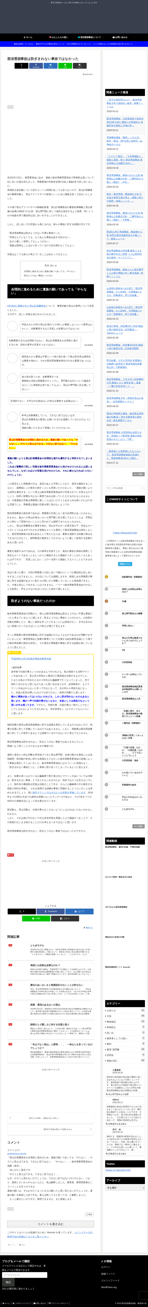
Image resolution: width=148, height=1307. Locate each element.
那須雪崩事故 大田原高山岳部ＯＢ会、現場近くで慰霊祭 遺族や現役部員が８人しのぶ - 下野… (124, 436)
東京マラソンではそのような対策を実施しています (59, 792)
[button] (80, 66)
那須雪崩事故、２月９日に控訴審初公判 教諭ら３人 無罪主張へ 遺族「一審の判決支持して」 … (125, 383)
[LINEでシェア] (65, 66)
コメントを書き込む (51, 1224)
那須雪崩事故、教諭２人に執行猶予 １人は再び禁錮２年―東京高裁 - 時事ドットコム (125, 273)
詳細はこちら (125, 564)
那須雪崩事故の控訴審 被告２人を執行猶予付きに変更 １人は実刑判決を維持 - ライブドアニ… (124, 254)
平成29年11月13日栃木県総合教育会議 (31, 658)
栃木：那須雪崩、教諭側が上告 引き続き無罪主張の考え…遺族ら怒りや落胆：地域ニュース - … (125, 197)
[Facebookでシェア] (36, 66)
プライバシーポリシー (58, 1303)
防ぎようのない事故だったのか (38, 275)
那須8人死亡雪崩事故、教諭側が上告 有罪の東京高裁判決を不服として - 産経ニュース (124, 235)
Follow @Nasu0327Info (125, 533)
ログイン (105, 1267)
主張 (10, 855)
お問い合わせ (39, 1303)
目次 (47, 265)
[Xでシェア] (22, 66)
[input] (125, 488)
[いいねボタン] (10, 107)
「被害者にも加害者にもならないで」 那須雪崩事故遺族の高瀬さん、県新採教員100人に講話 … (124, 454)
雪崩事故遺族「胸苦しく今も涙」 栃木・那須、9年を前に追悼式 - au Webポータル (124, 141)
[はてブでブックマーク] (51, 66)
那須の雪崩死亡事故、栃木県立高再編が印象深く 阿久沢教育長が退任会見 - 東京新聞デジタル (125, 417)
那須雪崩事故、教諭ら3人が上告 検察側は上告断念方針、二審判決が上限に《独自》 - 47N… (125, 178)
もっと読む (138, 474)
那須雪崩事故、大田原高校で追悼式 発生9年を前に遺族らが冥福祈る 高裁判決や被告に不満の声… (125, 122)
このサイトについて (22, 1303)
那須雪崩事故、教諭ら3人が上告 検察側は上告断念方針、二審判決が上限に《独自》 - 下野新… (125, 216)
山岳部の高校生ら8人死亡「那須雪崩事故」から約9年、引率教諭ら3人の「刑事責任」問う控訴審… (124, 292)
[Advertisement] (50, 881)
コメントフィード (110, 1280)
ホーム (6, 1303)
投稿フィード (108, 1274)
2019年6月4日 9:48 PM (16, 1154)
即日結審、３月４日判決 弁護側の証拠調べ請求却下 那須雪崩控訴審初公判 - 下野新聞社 (124, 364)
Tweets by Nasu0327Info (117, 1170)
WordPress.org (109, 1287)
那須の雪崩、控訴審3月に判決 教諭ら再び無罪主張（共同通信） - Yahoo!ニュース (125, 329)
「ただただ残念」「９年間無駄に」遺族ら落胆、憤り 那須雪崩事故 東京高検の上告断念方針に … (125, 160)
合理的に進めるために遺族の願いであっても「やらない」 (50, 271)
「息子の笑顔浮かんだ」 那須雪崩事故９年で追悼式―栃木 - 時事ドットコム (125, 103)
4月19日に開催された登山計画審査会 (26, 306)
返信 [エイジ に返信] (89, 1214)
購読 (8, 1282)
